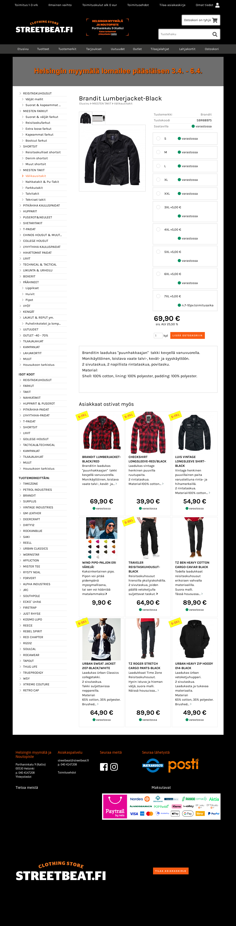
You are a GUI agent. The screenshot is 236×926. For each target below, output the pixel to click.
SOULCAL (27, 649)
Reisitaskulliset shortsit (41, 152)
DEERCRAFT (29, 519)
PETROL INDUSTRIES (35, 490)
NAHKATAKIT (30, 398)
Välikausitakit (33, 176)
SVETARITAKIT (30, 223)
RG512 (25, 643)
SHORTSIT (28, 146)
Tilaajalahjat (160, 49)
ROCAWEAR (29, 655)
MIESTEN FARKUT (33, 111)
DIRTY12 (26, 525)
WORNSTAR (29, 555)
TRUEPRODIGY (31, 673)
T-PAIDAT (27, 229)
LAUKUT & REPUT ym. (36, 318)
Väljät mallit (32, 99)
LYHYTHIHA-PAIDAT (34, 415)
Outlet (137, 49)
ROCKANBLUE (30, 531)
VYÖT (24, 306)
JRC (23, 590)
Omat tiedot (208, 5)
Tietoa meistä (27, 787)
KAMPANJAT (29, 347)
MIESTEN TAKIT (32, 170)
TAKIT (25, 392)
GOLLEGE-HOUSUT (34, 439)
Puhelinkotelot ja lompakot (41, 324)
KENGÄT (26, 312)
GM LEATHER (30, 513)
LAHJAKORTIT (30, 353)
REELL (25, 543)
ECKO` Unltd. (30, 602)
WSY (24, 679)
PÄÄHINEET (29, 282)
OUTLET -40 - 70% (33, 335)
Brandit (206, 114)
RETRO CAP (29, 690)
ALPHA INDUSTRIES (34, 584)
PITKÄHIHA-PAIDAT (34, 410)
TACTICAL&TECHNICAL (37, 445)
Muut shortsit (33, 164)
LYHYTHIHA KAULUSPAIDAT (39, 247)
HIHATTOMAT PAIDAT (35, 253)
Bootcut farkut (34, 141)
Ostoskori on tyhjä (201, 20)
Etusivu (23, 49)
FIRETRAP (28, 608)
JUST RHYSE (30, 614)
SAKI (24, 537)
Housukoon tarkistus (36, 365)
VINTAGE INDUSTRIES (36, 507)
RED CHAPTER (31, 637)
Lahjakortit (187, 49)
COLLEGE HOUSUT (33, 241)
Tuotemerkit (67, 49)
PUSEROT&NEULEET (35, 217)
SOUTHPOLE (29, 596)
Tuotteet (43, 49)
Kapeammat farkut (37, 135)
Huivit (28, 294)
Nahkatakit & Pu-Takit (40, 182)
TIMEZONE (28, 484)
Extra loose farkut (36, 129)
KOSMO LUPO (30, 619)
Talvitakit (30, 194)
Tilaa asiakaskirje (172, 5)
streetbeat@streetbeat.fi (73, 760)
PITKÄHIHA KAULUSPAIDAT (39, 205)
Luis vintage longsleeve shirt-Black (190, 461)
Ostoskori (212, 49)
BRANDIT (27, 496)
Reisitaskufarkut (35, 123)
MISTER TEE (29, 566)
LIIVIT (24, 259)
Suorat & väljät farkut (39, 117)
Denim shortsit (34, 158)
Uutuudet (118, 49)
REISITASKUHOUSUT (35, 93)
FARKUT (26, 386)
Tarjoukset (94, 49)
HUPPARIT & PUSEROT (37, 404)
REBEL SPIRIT (30, 631)
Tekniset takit (33, 200)
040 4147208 (26, 772)
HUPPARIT (28, 211)
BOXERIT (27, 276)
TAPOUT (26, 661)
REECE (26, 625)
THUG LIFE (28, 667)
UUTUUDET (28, 329)
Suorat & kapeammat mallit (41, 105)
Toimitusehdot (138, 5)
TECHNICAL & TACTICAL (37, 265)
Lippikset (30, 288)
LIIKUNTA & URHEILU (35, 270)
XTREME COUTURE (34, 684)
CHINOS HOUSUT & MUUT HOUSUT (40, 235)
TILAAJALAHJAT (31, 341)
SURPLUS (27, 501)
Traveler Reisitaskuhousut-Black (144, 567)
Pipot (27, 300)
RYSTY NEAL (29, 572)
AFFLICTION (29, 560)
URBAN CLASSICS (33, 549)
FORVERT (27, 578)
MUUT (25, 359)
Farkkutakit (32, 188)
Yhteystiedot (24, 776)
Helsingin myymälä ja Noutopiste (33, 754)
